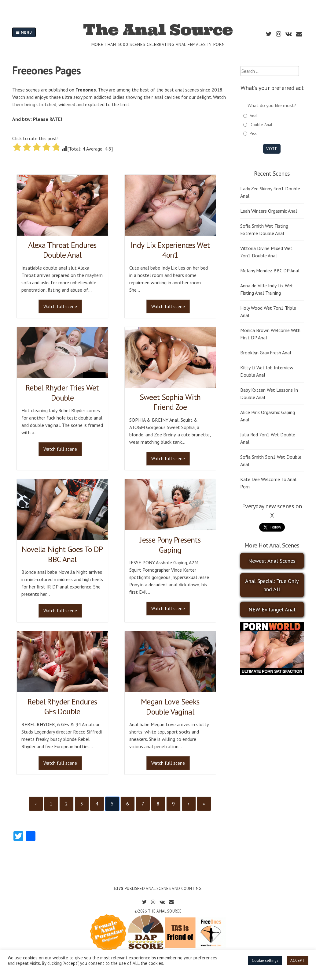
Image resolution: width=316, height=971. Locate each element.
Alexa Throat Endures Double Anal (62, 250)
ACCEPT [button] (297, 960)
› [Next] (188, 804)
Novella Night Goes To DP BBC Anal (62, 554)
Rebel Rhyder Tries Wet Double (62, 393)
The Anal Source (158, 29)
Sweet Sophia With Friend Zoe (170, 402)
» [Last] (204, 804)
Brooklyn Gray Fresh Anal (265, 352)
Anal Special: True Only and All (272, 585)
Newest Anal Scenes (272, 560)
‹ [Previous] (36, 804)
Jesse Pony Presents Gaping (170, 545)
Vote (271, 148)
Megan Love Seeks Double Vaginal (170, 707)
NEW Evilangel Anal (272, 609)
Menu (24, 32)
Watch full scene (60, 306)
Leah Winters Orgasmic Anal (268, 211)
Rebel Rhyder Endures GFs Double (62, 707)
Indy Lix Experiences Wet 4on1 (170, 250)
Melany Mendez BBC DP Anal (269, 270)
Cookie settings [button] (265, 960)
